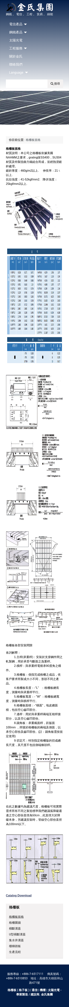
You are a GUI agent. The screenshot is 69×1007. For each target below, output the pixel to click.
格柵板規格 (16, 917)
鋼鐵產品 (15, 32)
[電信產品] (24, 24)
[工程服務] (24, 48)
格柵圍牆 (15, 922)
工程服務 (15, 48)
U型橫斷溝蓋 (17, 934)
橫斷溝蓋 (15, 928)
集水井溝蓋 (16, 940)
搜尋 (55, 83)
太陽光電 (15, 40)
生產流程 (15, 952)
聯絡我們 (15, 64)
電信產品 (15, 24)
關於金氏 (15, 56)
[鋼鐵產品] (24, 32)
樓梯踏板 (15, 946)
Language (16, 72)
